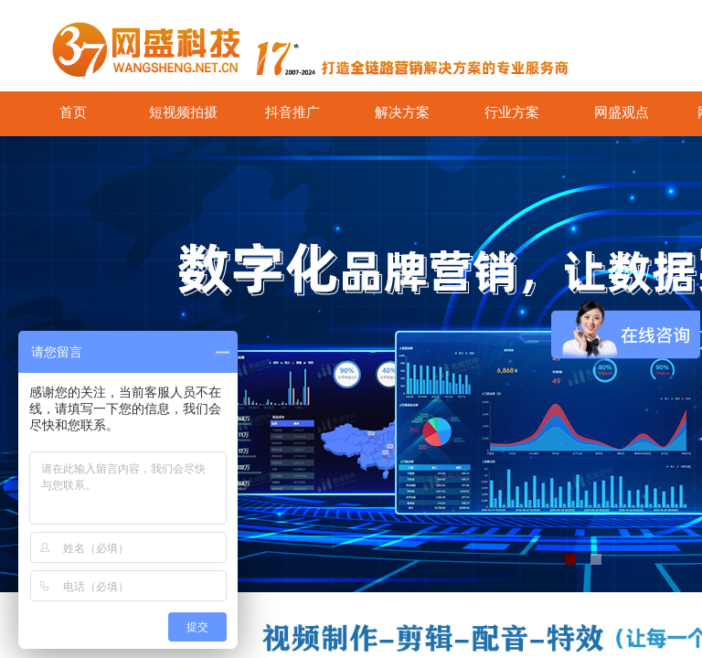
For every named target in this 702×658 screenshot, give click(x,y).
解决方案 (402, 112)
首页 (73, 112)
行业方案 (511, 112)
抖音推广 (292, 112)
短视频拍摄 (183, 112)
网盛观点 (621, 112)
